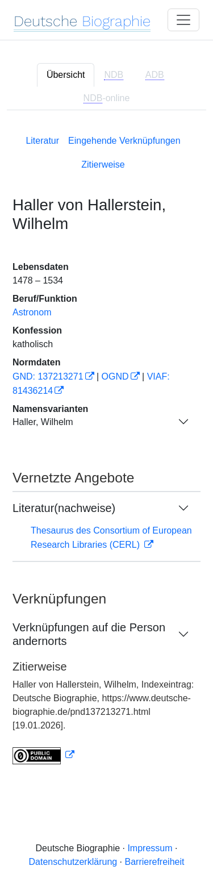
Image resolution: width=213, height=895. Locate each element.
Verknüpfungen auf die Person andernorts (88, 634)
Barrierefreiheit (155, 862)
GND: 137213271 (47, 376)
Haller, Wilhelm (42, 422)
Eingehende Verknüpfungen (124, 140)
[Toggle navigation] (183, 20)
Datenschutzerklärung (73, 862)
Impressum (149, 848)
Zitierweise (102, 164)
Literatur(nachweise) (63, 508)
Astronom (31, 312)
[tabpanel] (106, 447)
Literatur (42, 140)
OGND (115, 376)
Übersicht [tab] (66, 75)
